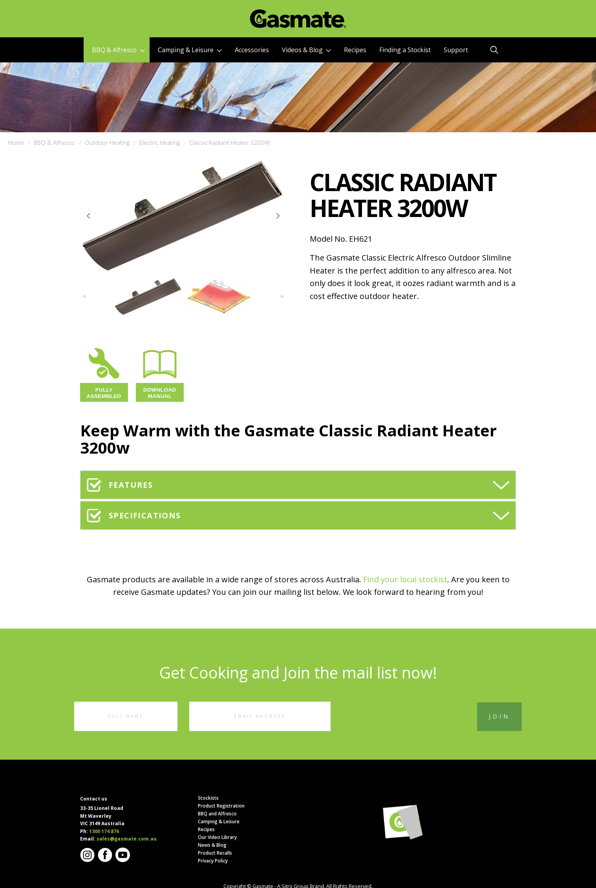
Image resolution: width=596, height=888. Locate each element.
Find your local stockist (405, 579)
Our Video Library (217, 837)
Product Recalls (215, 853)
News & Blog (212, 845)
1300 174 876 (104, 831)
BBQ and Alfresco (217, 813)
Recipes (355, 50)
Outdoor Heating (107, 142)
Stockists (208, 798)
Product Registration (221, 805)
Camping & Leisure (190, 50)
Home (16, 142)
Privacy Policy (213, 860)
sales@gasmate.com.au (127, 838)
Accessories (252, 50)
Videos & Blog (306, 50)
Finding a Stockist (405, 50)
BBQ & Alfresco (118, 50)
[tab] (298, 485)
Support (456, 50)
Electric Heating (159, 142)
